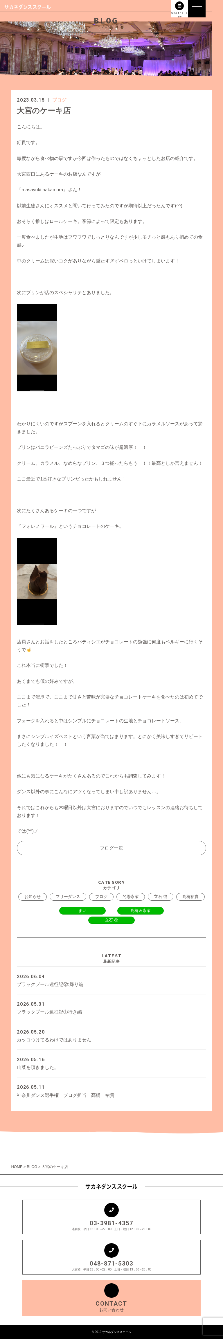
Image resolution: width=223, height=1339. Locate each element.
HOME (17, 1167)
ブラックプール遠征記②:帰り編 (111, 980)
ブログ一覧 (111, 847)
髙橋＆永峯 (140, 910)
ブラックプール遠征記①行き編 (111, 1007)
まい (82, 910)
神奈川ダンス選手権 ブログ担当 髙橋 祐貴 (111, 1090)
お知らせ (32, 896)
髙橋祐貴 (190, 896)
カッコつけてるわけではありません (111, 1035)
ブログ (59, 100)
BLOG (32, 1167)
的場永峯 (131, 896)
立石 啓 (160, 896)
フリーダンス (68, 896)
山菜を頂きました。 (111, 1063)
